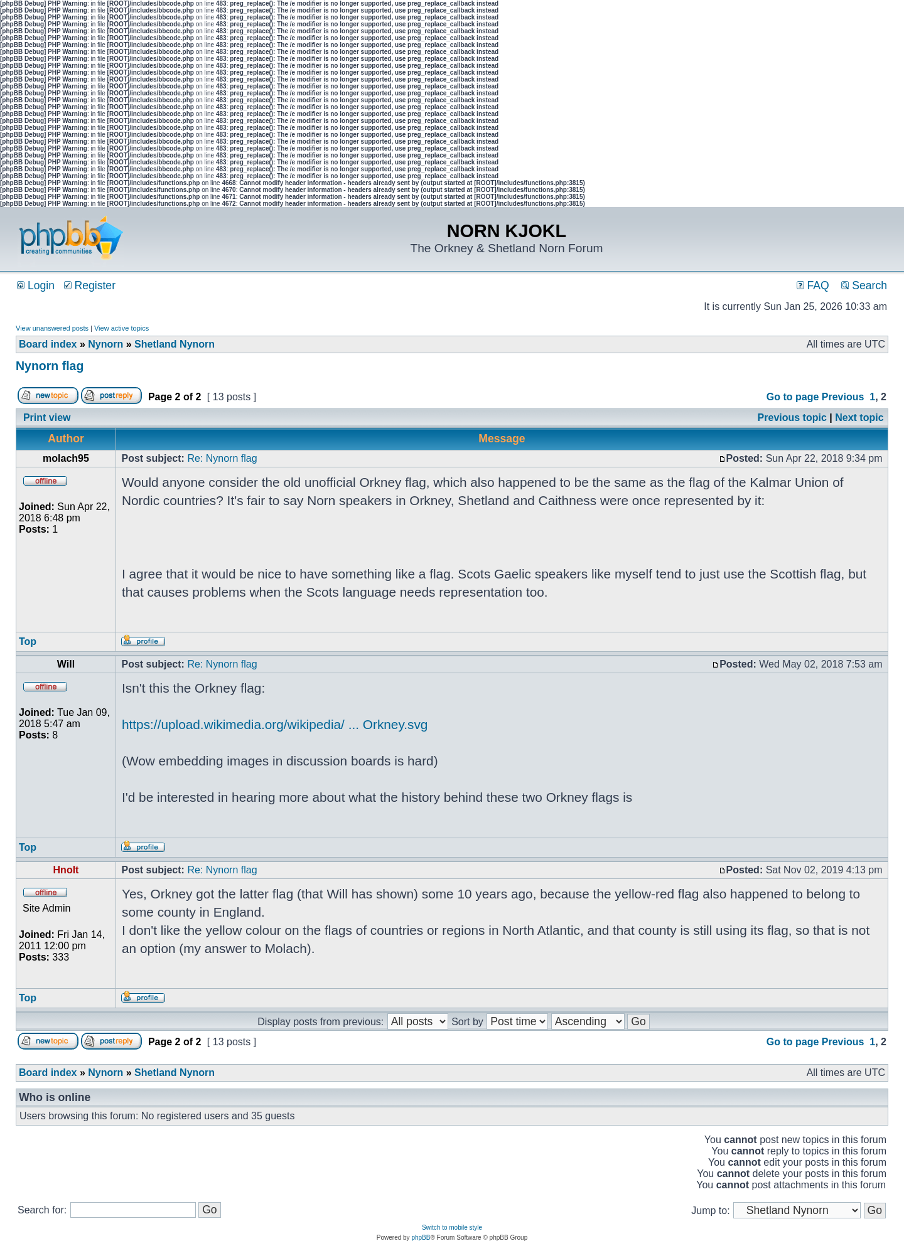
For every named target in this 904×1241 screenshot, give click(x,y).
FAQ (813, 285)
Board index (48, 344)
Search (864, 285)
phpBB (420, 1237)
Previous (843, 396)
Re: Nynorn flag (222, 458)
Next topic (859, 417)
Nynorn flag (49, 366)
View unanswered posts (52, 328)
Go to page (793, 396)
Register (90, 285)
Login (36, 285)
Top (27, 641)
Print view (47, 417)
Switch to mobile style (452, 1227)
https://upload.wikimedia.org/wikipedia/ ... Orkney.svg (275, 724)
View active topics (121, 328)
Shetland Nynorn (174, 344)
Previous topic (792, 417)
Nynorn (105, 344)
